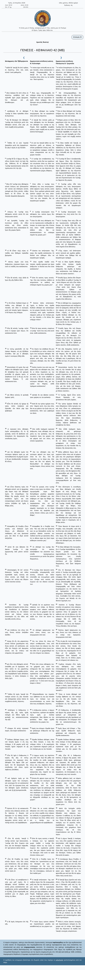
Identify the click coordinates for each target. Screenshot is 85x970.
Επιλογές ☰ (77, 37)
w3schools (59, 960)
